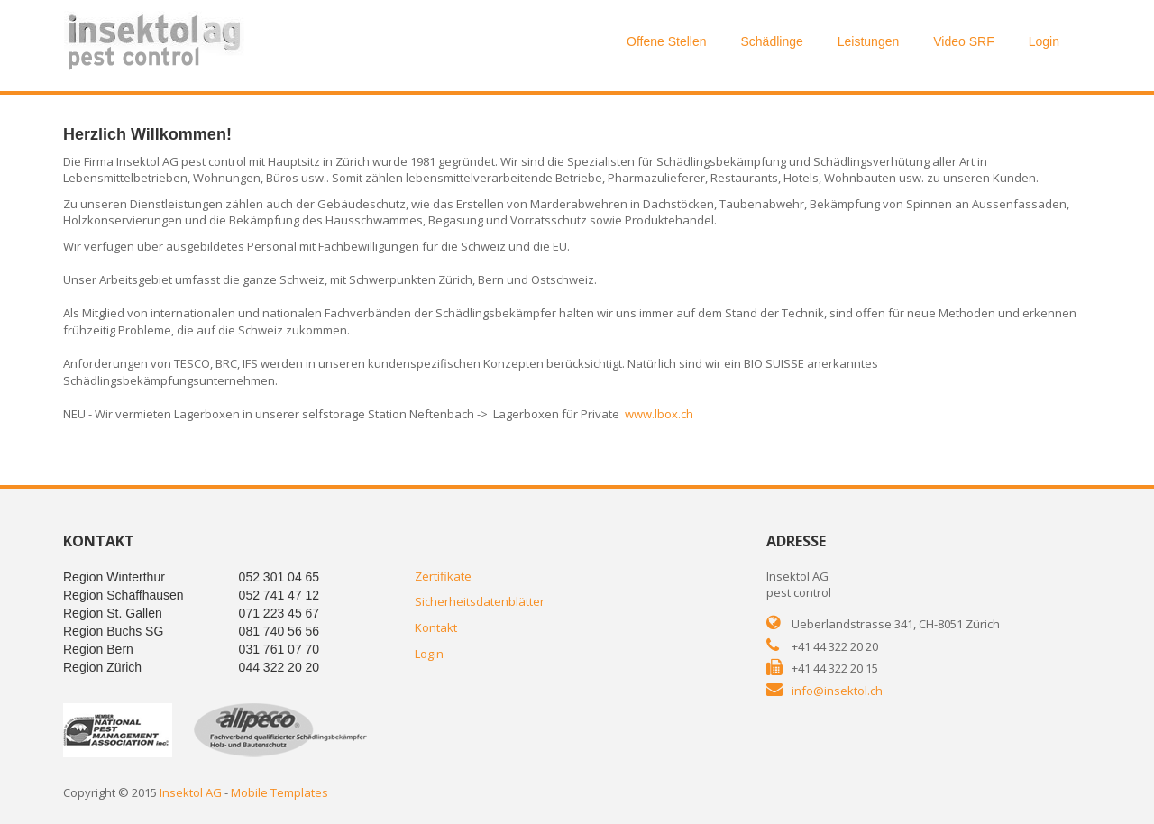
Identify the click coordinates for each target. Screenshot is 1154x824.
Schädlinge (771, 41)
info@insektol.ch (837, 690)
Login (1044, 41)
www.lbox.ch (659, 414)
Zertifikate (443, 576)
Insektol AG (191, 792)
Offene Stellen (666, 41)
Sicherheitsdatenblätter (480, 601)
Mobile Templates (279, 792)
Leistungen (869, 41)
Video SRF (963, 41)
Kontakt (436, 627)
